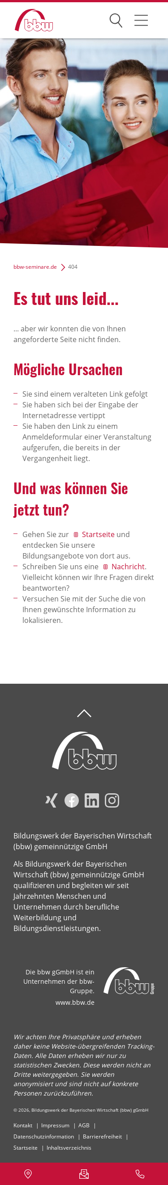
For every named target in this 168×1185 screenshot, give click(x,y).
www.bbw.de (75, 1002)
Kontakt (22, 1125)
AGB (84, 1125)
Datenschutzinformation (43, 1136)
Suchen (116, 19)
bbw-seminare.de (35, 267)
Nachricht (128, 566)
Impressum (55, 1125)
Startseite (98, 534)
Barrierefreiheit (102, 1136)
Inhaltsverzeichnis (69, 1147)
